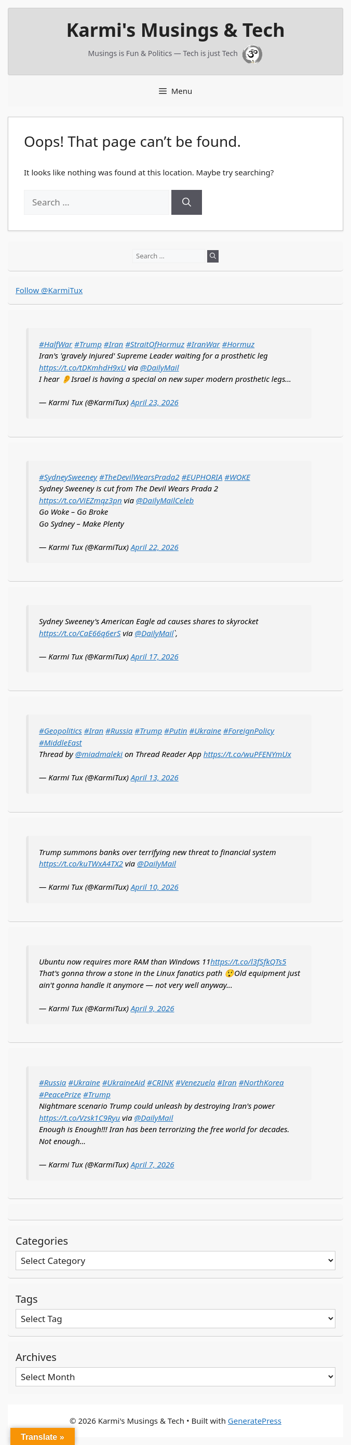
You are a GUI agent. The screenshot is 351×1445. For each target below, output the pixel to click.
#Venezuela (195, 1082)
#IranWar (203, 344)
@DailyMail (159, 367)
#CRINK (160, 1082)
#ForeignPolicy (248, 730)
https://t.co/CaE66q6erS (79, 633)
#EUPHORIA (201, 477)
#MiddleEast (60, 742)
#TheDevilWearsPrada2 (139, 477)
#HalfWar (55, 344)
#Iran (113, 344)
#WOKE (237, 477)
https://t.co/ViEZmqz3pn (80, 500)
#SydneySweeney (68, 477)
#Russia (118, 730)
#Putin (175, 730)
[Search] (186, 202)
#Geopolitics (60, 730)
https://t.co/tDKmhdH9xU (82, 367)
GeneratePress (254, 1420)
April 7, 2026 (152, 1164)
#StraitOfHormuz (154, 344)
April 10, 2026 (155, 887)
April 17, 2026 (155, 656)
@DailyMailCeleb (165, 500)
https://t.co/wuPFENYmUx (247, 754)
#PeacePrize (60, 1094)
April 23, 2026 (155, 402)
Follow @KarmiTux (49, 290)
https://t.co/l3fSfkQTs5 (248, 961)
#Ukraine (205, 730)
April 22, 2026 (155, 547)
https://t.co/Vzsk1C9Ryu (79, 1117)
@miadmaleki (99, 754)
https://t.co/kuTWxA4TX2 (81, 863)
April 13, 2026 (155, 777)
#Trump (88, 344)
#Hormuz (238, 344)
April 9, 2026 (152, 1008)
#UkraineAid (123, 1082)
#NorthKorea (261, 1082)
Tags (27, 1299)
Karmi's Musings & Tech (175, 30)
